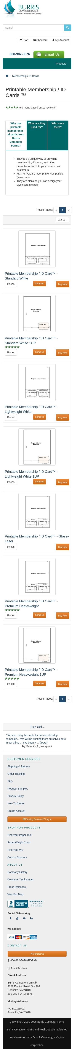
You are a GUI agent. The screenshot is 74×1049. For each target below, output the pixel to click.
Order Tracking (16, 773)
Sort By (62, 220)
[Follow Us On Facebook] (10, 918)
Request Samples (17, 788)
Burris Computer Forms (50, 1021)
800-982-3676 (20, 54)
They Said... (37, 726)
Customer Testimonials (20, 879)
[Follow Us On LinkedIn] (31, 918)
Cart (24, 40)
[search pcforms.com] (67, 27)
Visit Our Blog (15, 894)
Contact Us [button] (37, 954)
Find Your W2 (15, 849)
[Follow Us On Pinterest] (24, 918)
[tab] (16, 135)
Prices (11, 283)
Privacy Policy (15, 796)
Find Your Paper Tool (19, 834)
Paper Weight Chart (18, 842)
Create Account (16, 810)
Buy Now (62, 284)
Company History (17, 872)
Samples (39, 283)
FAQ (10, 781)
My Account (60, 40)
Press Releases (16, 886)
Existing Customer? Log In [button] (37, 819)
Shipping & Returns (18, 766)
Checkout (40, 40)
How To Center (16, 803)
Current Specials (17, 857)
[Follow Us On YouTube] (17, 918)
